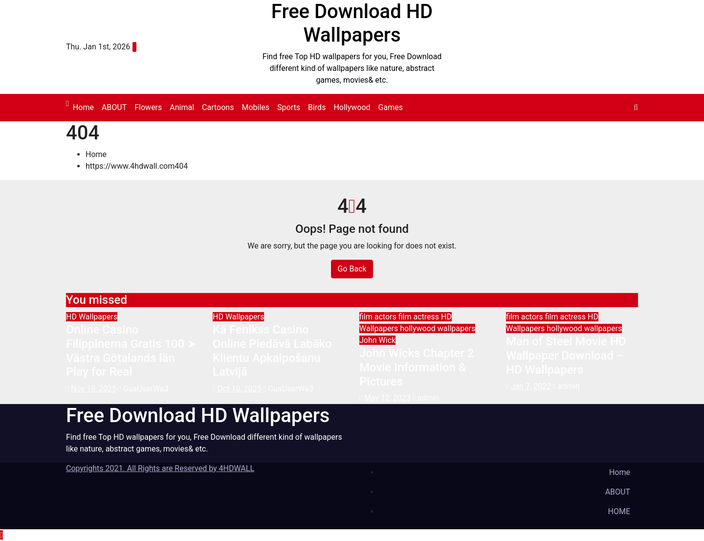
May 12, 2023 (387, 398)
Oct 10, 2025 (240, 388)
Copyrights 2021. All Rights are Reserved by (142, 468)
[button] (636, 107)
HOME (619, 511)
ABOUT (114, 107)
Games (390, 107)
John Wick (377, 340)
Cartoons (218, 107)
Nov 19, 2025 (93, 388)
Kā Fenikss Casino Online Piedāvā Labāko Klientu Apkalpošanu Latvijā (272, 351)
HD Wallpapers (91, 316)
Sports (288, 107)
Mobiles (255, 107)
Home (83, 107)
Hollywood (351, 107)
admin (426, 398)
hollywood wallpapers (437, 328)
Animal (182, 107)
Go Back (351, 268)
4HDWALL (236, 468)
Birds (317, 107)
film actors (378, 316)
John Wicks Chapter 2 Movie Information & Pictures (416, 367)
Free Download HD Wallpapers (352, 23)
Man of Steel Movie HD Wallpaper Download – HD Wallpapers (566, 356)
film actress (419, 316)
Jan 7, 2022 (531, 386)
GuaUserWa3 (143, 388)
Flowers (148, 107)
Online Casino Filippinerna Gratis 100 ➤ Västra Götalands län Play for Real (131, 351)
